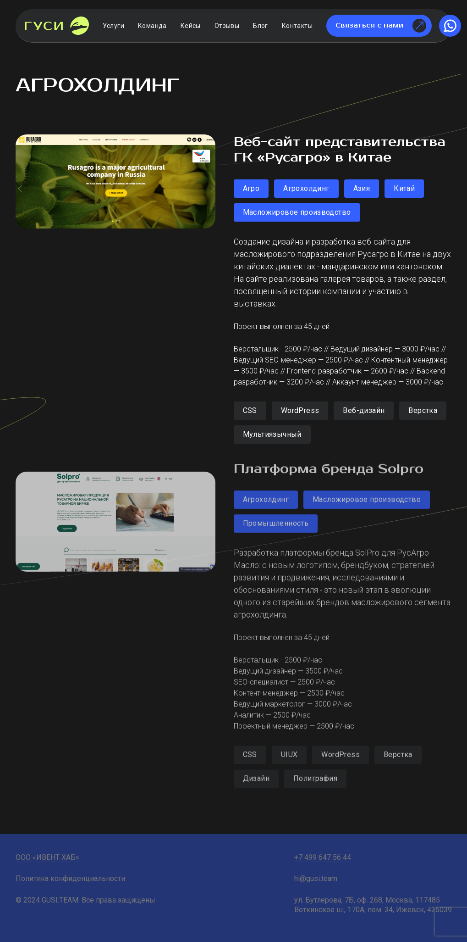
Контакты (297, 25)
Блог (260, 25)
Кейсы (191, 25)
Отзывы (226, 25)
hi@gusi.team (315, 878)
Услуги (113, 25)
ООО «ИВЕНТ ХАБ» (47, 857)
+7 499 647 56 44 (322, 857)
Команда (152, 25)
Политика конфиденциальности (70, 878)
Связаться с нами (380, 26)
